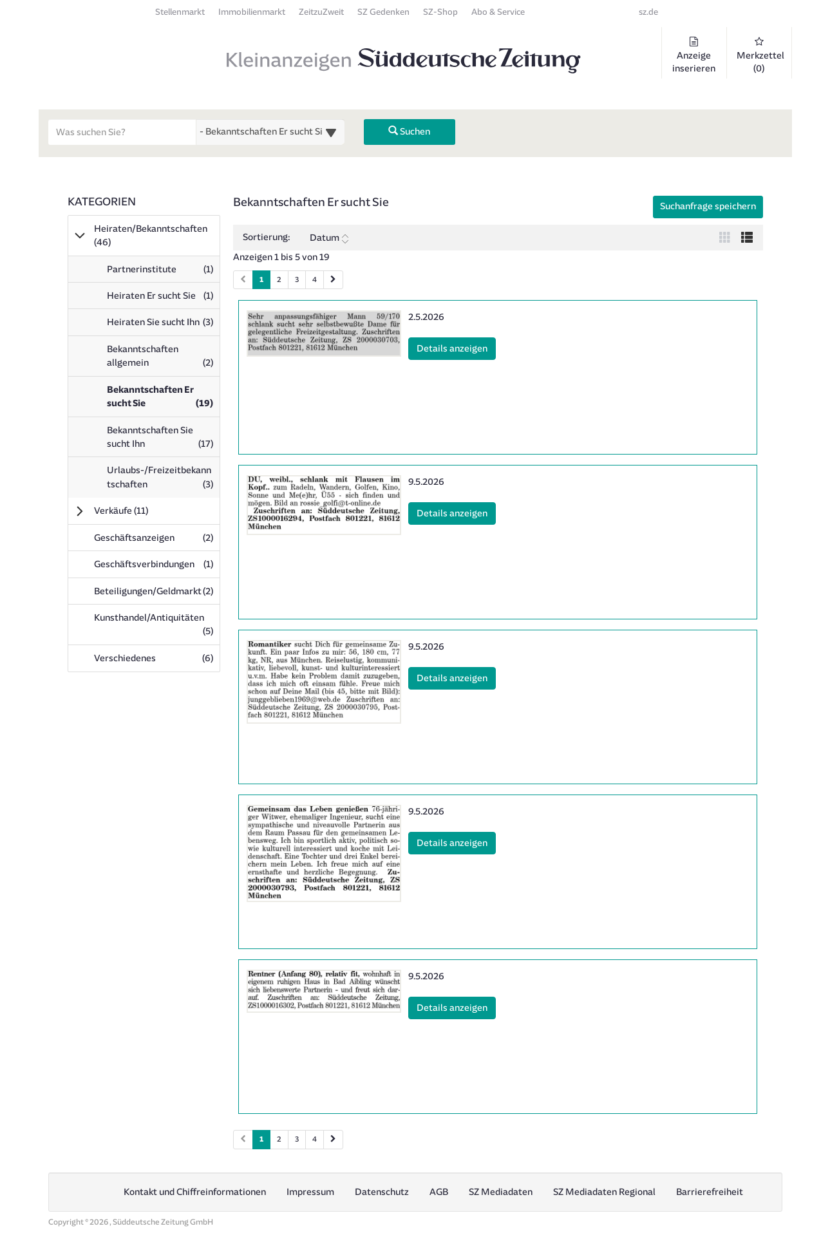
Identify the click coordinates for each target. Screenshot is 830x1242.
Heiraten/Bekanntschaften (150, 235)
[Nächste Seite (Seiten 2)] (333, 1139)
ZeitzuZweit (321, 11)
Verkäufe (139, 510)
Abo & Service (498, 11)
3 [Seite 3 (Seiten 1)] (297, 280)
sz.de (648, 11)
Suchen (409, 131)
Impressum (310, 1192)
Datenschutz (382, 1192)
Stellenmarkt (180, 11)
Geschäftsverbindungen (156, 564)
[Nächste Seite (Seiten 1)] (333, 279)
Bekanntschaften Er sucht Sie (163, 399)
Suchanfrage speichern (708, 206)
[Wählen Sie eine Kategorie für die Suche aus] (270, 132)
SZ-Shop (440, 11)
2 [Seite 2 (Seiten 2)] (279, 1139)
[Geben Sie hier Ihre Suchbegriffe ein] (122, 132)
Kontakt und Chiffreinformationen (195, 1192)
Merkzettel (760, 55)
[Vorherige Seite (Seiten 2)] (243, 1139)
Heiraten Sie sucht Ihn (163, 325)
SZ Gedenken (383, 11)
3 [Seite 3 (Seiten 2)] (297, 1139)
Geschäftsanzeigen (156, 538)
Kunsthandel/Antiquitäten (156, 624)
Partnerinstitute (163, 272)
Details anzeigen (456, 347)
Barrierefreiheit (709, 1192)
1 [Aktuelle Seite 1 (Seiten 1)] (261, 279)
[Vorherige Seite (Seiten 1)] (243, 279)
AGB (438, 1192)
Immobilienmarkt (251, 11)
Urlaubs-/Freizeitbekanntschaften (163, 480)
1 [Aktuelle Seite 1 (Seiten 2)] (261, 1138)
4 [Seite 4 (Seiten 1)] (314, 280)
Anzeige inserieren (694, 55)
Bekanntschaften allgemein (163, 359)
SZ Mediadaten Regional (604, 1192)
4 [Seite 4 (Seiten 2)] (314, 1139)
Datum (329, 238)
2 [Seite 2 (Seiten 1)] (279, 280)
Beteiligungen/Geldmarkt (156, 591)
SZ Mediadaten (501, 1192)
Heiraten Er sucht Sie (163, 298)
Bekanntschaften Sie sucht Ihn (163, 440)
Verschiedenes (156, 658)
